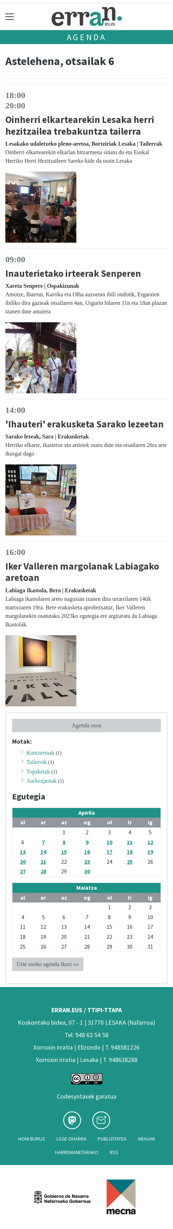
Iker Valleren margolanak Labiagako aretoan (82, 572)
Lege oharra (71, 1139)
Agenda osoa (86, 725)
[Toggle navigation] (9, 16)
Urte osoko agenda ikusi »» (48, 964)
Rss (114, 1152)
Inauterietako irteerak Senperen (73, 273)
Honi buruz (31, 1139)
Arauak (146, 1139)
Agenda (87, 37)
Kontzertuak (40, 753)
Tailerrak (36, 762)
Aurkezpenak (41, 781)
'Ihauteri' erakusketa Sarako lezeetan (84, 424)
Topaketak (38, 772)
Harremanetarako (76, 1152)
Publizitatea (112, 1139)
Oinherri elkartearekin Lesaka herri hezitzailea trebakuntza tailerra (79, 125)
